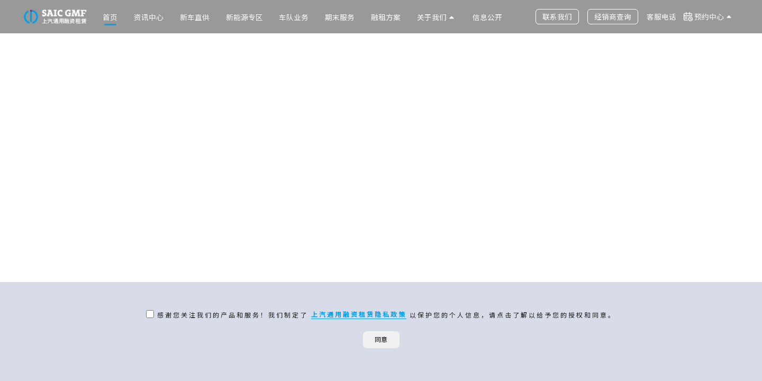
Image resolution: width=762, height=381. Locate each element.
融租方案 (386, 17)
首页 (110, 17)
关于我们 (432, 17)
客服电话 (661, 16)
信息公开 (487, 17)
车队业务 (294, 17)
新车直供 (195, 17)
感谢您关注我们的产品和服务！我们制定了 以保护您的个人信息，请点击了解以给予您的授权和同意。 (385, 314)
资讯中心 (149, 17)
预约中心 (709, 16)
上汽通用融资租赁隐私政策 (358, 314)
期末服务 (340, 17)
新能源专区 (244, 17)
